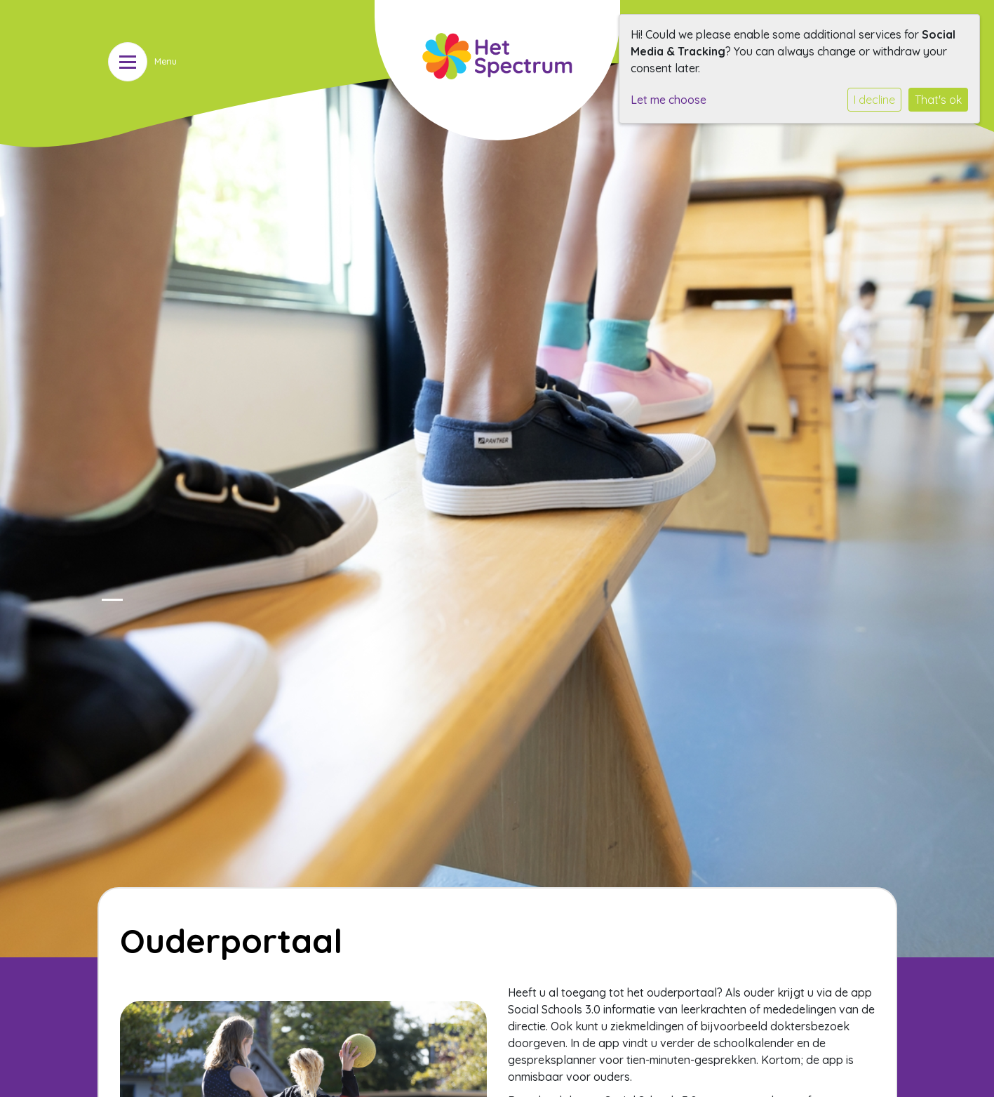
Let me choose (668, 100)
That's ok (938, 100)
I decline (874, 100)
